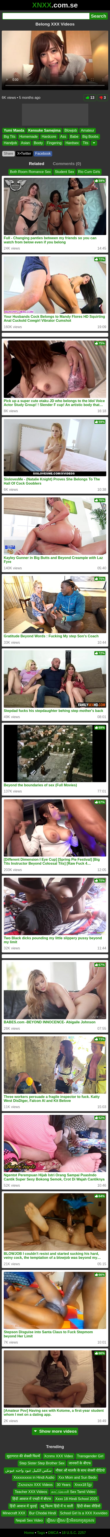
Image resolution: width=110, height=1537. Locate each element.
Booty (38, 143)
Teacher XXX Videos (31, 1492)
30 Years (63, 1485)
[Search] (45, 16)
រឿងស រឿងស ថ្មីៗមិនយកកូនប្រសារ (70, 1520)
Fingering (54, 143)
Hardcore (49, 136)
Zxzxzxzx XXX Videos (35, 1485)
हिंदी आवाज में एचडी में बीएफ (31, 1499)
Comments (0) (67, 163)
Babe (74, 136)
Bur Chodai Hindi (42, 1513)
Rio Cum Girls (89, 172)
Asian (25, 143)
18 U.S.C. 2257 (74, 1533)
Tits (85, 143)
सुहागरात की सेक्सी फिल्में (23, 1456)
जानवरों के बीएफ (80, 1463)
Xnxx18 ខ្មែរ (83, 1485)
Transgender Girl (90, 1456)
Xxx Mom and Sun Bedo (77, 1477)
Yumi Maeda (14, 130)
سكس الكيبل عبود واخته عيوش (28, 1470)
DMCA (53, 1533)
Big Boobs (90, 136)
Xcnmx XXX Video (58, 1456)
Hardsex (72, 143)
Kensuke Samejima (44, 130)
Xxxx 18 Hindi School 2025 (76, 1499)
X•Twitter (24, 153)
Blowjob (70, 130)
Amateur (87, 130)
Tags (41, 1533)
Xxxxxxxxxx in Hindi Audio (34, 1477)
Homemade (28, 136)
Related (36, 163)
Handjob (10, 143)
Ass (63, 136)
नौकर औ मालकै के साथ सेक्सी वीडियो (80, 1470)
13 (90, 97)
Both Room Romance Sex (30, 172)
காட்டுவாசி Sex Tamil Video (73, 1492)
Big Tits (9, 136)
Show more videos (55, 1431)
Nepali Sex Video (29, 1520)
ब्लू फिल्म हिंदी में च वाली (57, 1506)
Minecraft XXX (14, 1513)
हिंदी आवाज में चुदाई (23, 1506)
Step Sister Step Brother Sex (42, 1463)
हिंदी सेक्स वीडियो (88, 1506)
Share (8, 153)
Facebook (43, 153)
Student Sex (64, 172)
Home (29, 1533)
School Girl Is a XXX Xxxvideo (83, 1513)
